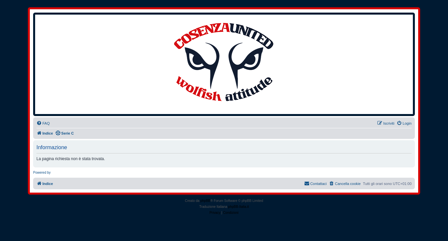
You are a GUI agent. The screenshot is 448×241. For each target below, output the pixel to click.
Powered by (42, 172)
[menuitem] (43, 123)
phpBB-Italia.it (238, 207)
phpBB (205, 201)
